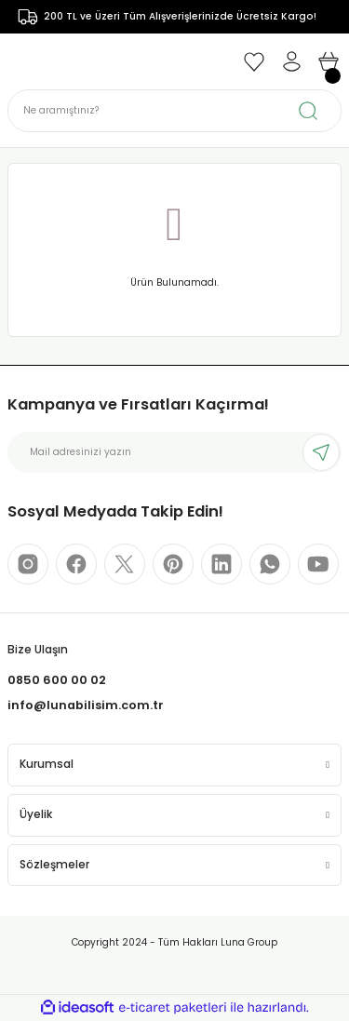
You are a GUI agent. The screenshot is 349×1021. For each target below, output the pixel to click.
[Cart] (328, 61)
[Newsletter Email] (174, 452)
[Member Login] (291, 61)
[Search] (174, 110)
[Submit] (321, 452)
